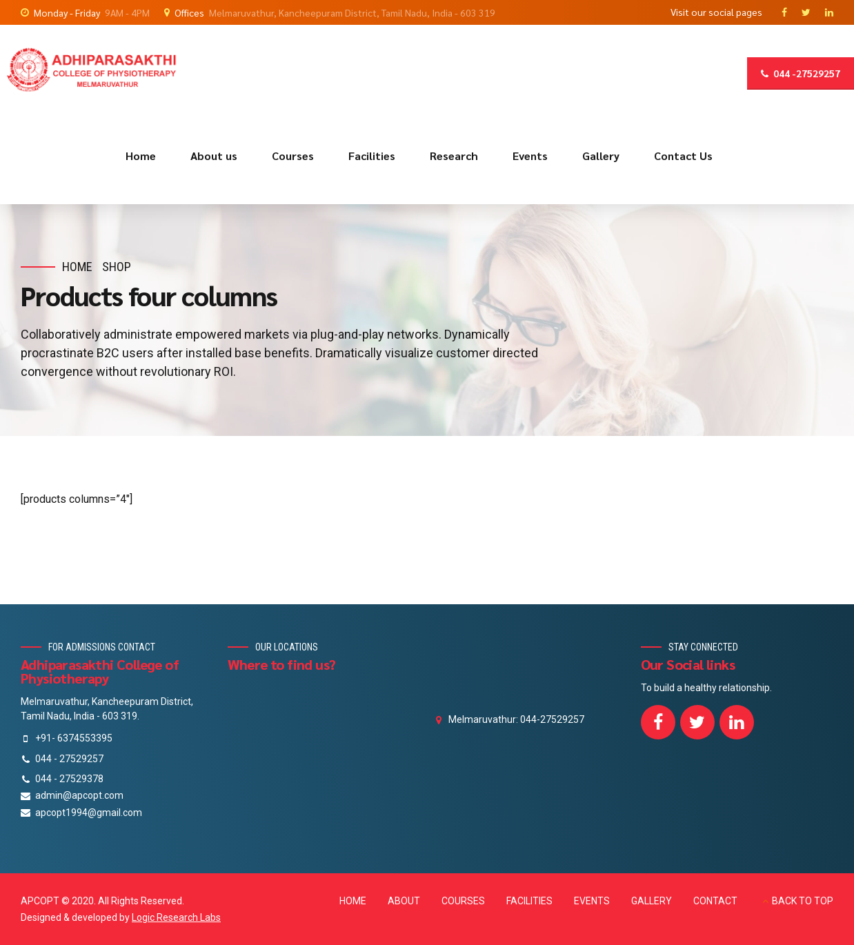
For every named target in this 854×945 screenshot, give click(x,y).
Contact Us (683, 155)
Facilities (371, 155)
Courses (293, 155)
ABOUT (404, 900)
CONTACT (715, 900)
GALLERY (651, 900)
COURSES (463, 900)
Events (530, 155)
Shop (116, 266)
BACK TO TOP (802, 900)
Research (454, 155)
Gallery (600, 155)
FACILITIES (529, 900)
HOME (352, 900)
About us (213, 155)
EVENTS (592, 900)
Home (141, 155)
